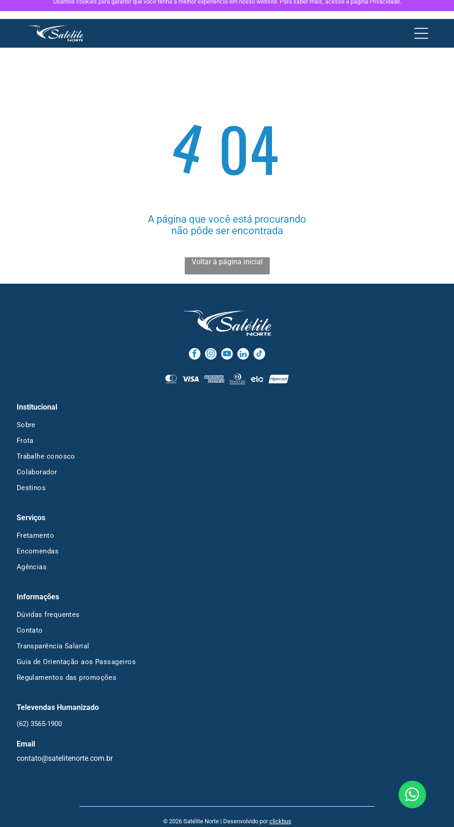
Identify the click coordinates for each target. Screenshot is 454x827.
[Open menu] (421, 14)
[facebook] (194, 336)
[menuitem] (227, 406)
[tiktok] (259, 336)
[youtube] (227, 336)
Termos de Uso (258, 814)
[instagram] (211, 336)
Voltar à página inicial (227, 242)
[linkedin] (243, 336)
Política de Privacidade (205, 814)
